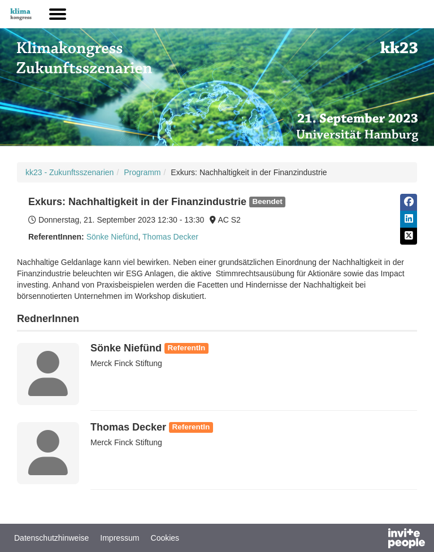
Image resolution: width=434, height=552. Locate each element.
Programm (142, 172)
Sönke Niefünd (112, 236)
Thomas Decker (170, 236)
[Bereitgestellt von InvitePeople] (377, 539)
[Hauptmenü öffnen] (58, 14)
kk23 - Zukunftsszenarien (69, 172)
